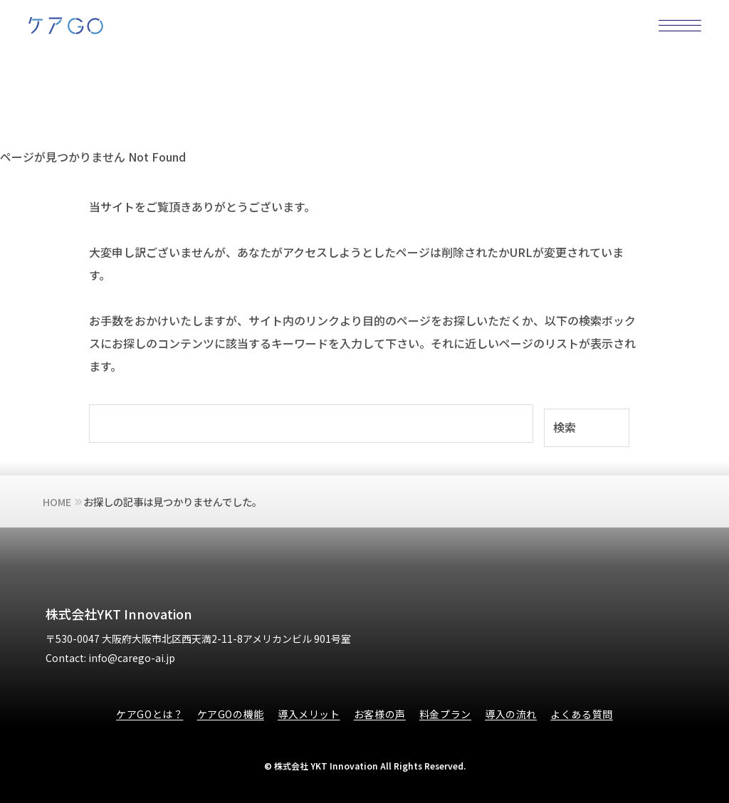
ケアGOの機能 (230, 714)
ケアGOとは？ (149, 714)
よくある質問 (581, 714)
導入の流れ (511, 714)
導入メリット (309, 714)
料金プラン (445, 714)
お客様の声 (380, 714)
